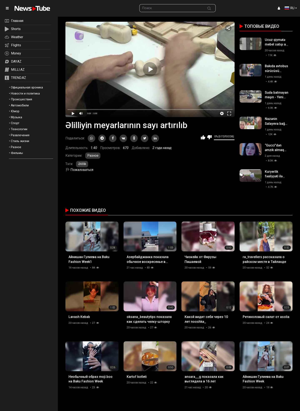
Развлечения (20, 135)
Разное (16, 147)
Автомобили (20, 105)
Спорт (15, 123)
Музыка (16, 117)
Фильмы (17, 153)
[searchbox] (171, 8)
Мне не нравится (209, 137)
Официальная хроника (27, 87)
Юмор (15, 111)
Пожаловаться (79, 170)
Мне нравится (203, 137)
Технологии (19, 129)
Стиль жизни (20, 141)
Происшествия (21, 99)
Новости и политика (25, 93)
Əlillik (82, 164)
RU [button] (289, 8)
